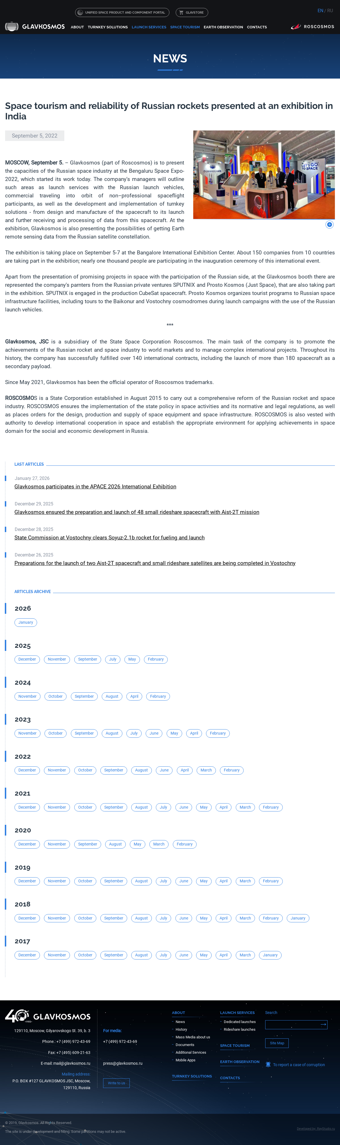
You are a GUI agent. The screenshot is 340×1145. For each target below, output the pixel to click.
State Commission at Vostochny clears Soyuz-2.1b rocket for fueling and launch (109, 537)
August (112, 696)
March (206, 770)
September (87, 659)
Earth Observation (223, 27)
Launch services (149, 27)
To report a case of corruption (299, 1064)
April (134, 696)
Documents (185, 1045)
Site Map (277, 1043)
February (156, 659)
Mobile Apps (186, 1060)
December (27, 659)
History (181, 1029)
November (57, 659)
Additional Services (191, 1052)
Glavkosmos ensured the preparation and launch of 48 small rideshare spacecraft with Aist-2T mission (136, 512)
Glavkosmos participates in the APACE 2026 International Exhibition (95, 486)
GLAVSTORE (195, 12)
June (154, 733)
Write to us (116, 1083)
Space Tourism (185, 27)
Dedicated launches (240, 1022)
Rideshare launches (240, 1029)
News (180, 1022)
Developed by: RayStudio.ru (316, 1129)
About (77, 27)
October (55, 696)
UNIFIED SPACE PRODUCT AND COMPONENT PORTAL (125, 12)
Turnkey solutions (108, 27)
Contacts (257, 27)
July (112, 659)
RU (330, 10)
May (132, 659)
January (25, 622)
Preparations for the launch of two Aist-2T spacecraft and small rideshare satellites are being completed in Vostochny (155, 563)
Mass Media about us (193, 1037)
